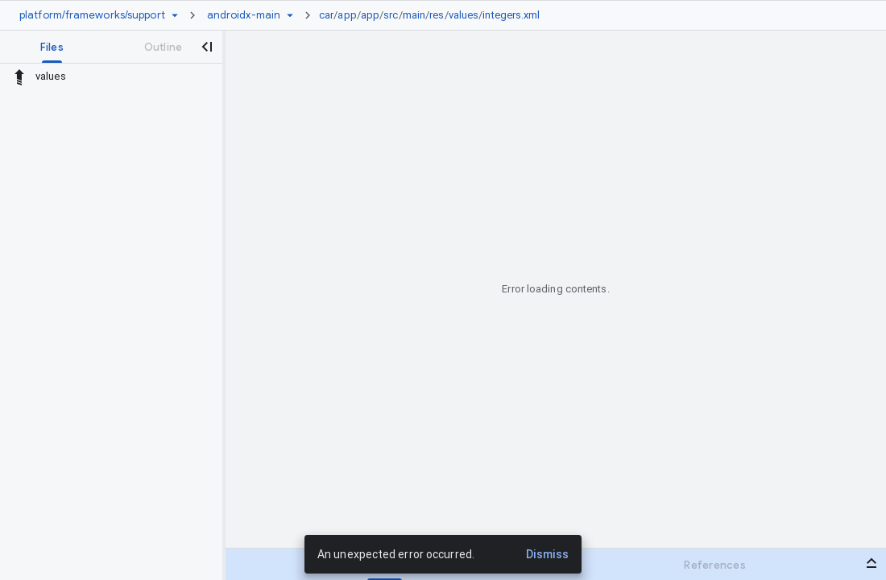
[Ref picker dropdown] (290, 15)
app (346, 15)
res (436, 15)
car (326, 15)
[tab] (52, 47)
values (464, 15)
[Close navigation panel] (206, 47)
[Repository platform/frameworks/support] (92, 15)
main (414, 15)
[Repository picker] (174, 15)
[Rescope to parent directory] (19, 76)
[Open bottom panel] (871, 563)
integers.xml (511, 15)
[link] (434, 15)
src (390, 15)
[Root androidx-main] (244, 15)
